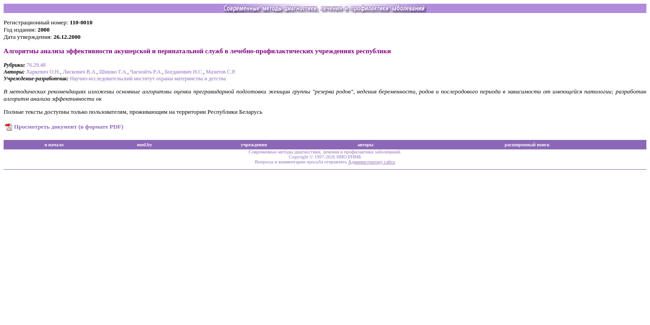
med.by (144, 144)
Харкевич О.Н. (43, 72)
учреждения (254, 144)
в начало (54, 144)
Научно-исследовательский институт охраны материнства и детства (148, 78)
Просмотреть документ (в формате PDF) (68, 126)
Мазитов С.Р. (221, 72)
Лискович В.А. (80, 72)
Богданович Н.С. (184, 72)
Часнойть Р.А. (146, 72)
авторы (366, 144)
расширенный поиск (527, 144)
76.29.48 (36, 65)
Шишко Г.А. (113, 72)
